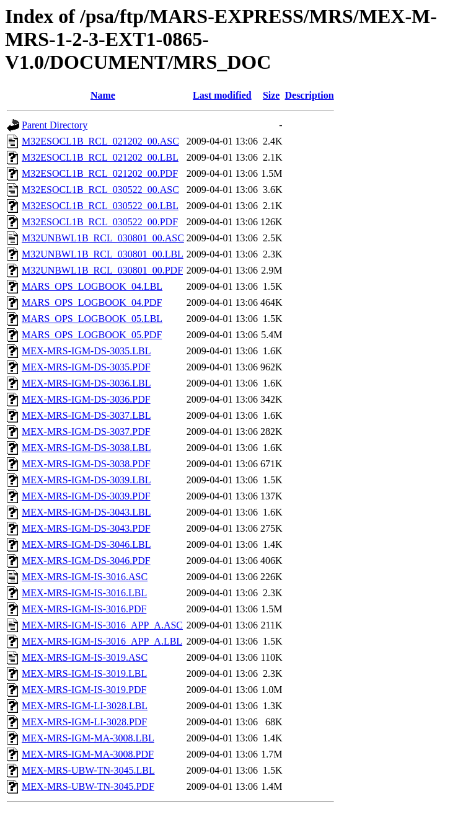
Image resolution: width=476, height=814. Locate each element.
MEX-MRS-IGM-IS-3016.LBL (84, 593)
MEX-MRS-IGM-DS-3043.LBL (86, 512)
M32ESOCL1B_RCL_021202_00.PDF (100, 173)
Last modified (222, 95)
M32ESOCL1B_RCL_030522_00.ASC (100, 189)
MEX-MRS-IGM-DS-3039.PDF (86, 496)
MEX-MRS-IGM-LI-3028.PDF (84, 722)
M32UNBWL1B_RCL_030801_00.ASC (103, 238)
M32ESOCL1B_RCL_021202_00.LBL (100, 157)
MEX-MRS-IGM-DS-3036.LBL (86, 383)
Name (102, 95)
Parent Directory (54, 125)
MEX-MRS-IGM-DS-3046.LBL (86, 544)
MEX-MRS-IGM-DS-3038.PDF (86, 463)
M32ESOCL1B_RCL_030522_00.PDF (100, 222)
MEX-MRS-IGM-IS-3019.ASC (85, 657)
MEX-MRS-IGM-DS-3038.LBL (86, 447)
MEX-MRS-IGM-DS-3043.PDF (86, 528)
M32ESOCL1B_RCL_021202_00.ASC (100, 141)
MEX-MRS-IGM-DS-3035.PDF (86, 367)
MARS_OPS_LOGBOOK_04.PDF (92, 302)
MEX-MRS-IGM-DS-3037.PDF (86, 431)
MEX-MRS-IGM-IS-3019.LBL (84, 673)
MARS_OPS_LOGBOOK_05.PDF (92, 334)
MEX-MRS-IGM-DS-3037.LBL (86, 415)
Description (308, 95)
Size (271, 95)
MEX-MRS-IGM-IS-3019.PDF (84, 689)
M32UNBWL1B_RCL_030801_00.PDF (102, 270)
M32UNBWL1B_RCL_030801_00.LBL (102, 254)
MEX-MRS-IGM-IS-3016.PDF (84, 609)
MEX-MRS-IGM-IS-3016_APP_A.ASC (102, 625)
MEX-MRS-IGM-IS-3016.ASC (85, 576)
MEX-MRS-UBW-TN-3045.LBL (88, 770)
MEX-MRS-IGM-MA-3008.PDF (88, 754)
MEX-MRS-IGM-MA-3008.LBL (88, 738)
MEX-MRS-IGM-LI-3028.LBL (85, 705)
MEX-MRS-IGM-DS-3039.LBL (86, 480)
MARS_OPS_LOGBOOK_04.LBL (92, 286)
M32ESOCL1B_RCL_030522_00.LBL (100, 205)
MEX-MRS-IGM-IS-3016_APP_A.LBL (102, 641)
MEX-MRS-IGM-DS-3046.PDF (86, 560)
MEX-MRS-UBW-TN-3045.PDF (88, 786)
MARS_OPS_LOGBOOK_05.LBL (92, 318)
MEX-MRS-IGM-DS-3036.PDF (86, 399)
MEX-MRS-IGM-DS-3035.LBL (86, 351)
